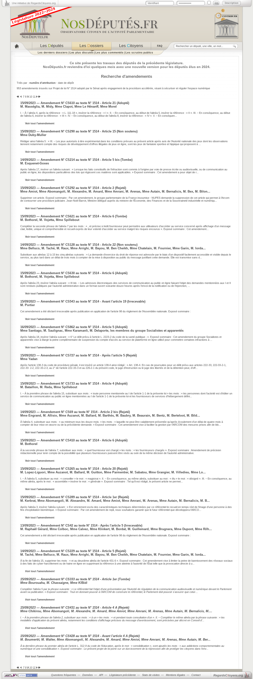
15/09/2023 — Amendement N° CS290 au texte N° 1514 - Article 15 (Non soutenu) (78, 131)
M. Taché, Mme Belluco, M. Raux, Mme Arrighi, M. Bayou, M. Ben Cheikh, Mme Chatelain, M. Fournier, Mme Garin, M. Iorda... (113, 554)
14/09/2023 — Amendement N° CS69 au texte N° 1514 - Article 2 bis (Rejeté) (75, 412)
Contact (195, 675)
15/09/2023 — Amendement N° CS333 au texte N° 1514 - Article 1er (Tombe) (75, 579)
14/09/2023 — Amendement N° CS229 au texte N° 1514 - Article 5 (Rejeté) (73, 551)
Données (87, 675)
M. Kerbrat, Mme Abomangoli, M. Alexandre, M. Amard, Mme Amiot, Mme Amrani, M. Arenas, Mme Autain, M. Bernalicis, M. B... (115, 500)
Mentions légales (175, 675)
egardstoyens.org (228, 675)
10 (30, 96)
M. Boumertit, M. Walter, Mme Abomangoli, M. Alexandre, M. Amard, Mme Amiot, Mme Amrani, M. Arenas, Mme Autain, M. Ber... (115, 639)
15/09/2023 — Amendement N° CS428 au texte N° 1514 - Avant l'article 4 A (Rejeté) (80, 636)
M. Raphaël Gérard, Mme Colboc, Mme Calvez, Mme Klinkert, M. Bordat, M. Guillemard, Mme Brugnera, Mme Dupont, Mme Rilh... (116, 529)
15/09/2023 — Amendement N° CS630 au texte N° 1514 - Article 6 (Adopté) (73, 273)
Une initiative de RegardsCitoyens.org (34, 3)
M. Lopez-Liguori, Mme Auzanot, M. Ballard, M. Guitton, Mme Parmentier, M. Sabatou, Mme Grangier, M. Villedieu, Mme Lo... (113, 472)
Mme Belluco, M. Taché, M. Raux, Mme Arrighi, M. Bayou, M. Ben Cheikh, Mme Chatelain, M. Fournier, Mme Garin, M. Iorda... (113, 248)
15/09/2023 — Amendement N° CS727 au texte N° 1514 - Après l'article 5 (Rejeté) (78, 355)
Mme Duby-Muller (33, 135)
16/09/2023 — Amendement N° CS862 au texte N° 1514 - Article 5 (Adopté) (73, 327)
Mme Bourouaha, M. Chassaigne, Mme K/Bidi (53, 583)
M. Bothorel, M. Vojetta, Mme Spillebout (49, 220)
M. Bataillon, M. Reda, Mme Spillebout (48, 387)
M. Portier (27, 305)
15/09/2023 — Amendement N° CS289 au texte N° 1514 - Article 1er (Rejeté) (74, 497)
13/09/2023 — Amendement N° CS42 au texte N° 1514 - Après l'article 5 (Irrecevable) (81, 525)
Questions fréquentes (63, 675)
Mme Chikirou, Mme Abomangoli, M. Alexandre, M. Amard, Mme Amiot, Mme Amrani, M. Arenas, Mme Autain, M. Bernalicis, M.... (116, 611)
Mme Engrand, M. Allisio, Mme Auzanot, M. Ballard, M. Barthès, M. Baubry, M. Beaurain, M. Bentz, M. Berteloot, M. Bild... (110, 415)
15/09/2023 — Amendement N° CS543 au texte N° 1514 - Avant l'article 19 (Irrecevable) (82, 301)
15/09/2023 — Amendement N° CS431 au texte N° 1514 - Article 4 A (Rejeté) (74, 607)
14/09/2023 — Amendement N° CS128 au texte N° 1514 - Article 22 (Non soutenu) (78, 244)
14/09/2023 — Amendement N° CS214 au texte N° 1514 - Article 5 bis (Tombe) (76, 160)
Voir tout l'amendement (39, 123)
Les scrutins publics (139, 52)
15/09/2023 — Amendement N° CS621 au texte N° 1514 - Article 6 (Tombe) (73, 216)
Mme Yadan (28, 359)
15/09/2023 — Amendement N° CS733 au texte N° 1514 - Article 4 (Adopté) (73, 383)
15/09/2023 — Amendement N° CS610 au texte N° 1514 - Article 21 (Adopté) (74, 103)
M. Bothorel (28, 444)
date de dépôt (66, 82)
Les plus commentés (109, 52)
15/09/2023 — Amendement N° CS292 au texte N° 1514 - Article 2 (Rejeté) (73, 188)
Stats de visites (151, 675)
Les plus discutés (82, 52)
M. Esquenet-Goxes (34, 163)
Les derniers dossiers (53, 52)
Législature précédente (122, 675)
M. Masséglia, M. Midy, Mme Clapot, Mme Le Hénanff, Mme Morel (68, 106)
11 (34, 96)
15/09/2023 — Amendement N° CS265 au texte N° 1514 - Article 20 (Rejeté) (74, 468)
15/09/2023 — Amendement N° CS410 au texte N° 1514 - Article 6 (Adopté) (73, 440)
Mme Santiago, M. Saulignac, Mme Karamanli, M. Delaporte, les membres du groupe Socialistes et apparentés (102, 330)
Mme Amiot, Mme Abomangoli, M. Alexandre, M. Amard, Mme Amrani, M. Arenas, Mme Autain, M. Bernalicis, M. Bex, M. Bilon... (115, 191)
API (101, 675)
